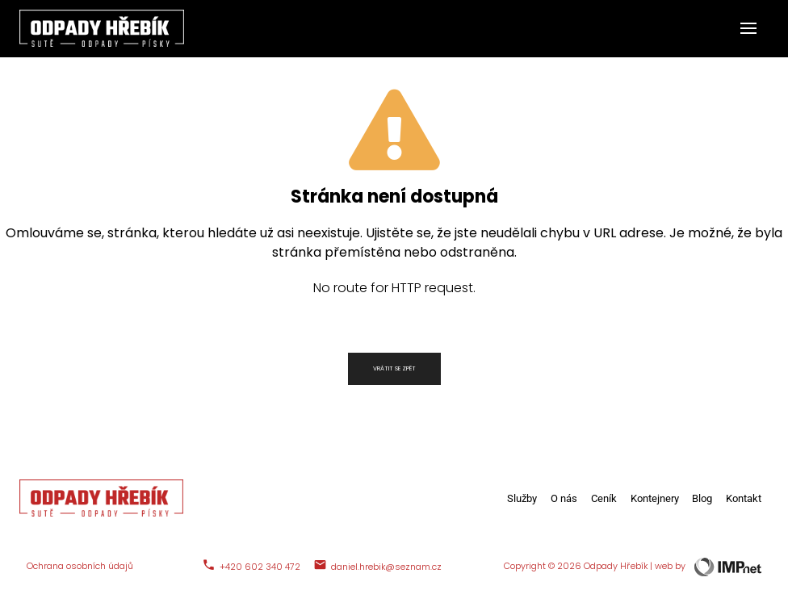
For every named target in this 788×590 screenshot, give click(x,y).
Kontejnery (655, 498)
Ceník (604, 498)
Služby (522, 498)
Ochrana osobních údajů (80, 566)
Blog (702, 498)
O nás (564, 498)
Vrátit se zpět (394, 368)
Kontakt (743, 498)
